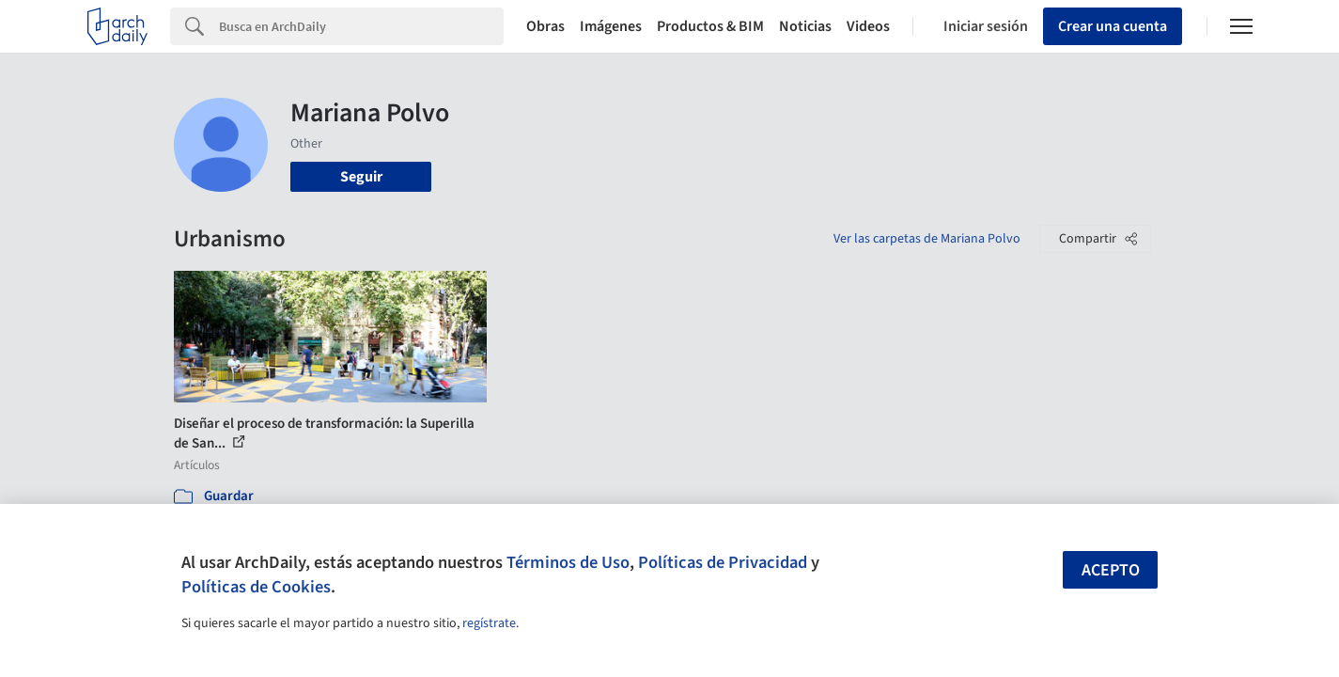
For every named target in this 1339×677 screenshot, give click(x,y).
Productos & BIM (710, 26)
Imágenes (611, 26)
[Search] (361, 26)
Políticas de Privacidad (722, 562)
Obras (545, 26)
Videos (868, 26)
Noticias (805, 26)
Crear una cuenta (1112, 26)
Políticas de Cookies (256, 587)
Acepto (1111, 570)
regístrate (489, 623)
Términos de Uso (568, 562)
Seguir (361, 176)
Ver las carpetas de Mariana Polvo (926, 238)
